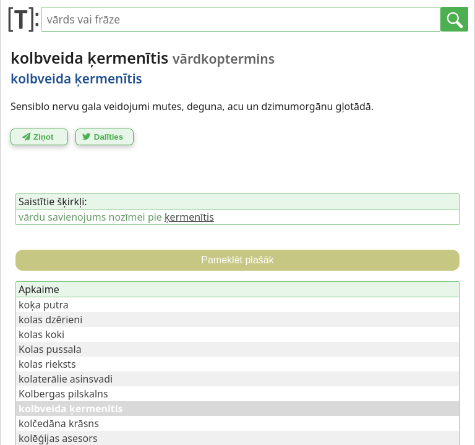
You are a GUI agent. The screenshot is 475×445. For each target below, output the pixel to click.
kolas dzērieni (50, 319)
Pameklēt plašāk (237, 260)
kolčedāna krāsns (59, 423)
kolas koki (41, 334)
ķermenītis (189, 217)
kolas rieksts (47, 364)
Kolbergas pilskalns (63, 393)
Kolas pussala (50, 349)
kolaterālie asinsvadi (66, 379)
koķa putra (44, 305)
